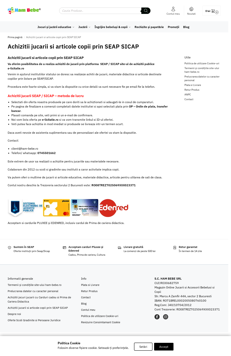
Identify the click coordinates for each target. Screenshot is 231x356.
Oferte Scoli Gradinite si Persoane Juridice (34, 320)
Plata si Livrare (192, 85)
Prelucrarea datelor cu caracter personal (33, 291)
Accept (163, 346)
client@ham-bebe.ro (24, 148)
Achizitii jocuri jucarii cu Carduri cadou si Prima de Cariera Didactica (39, 299)
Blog (84, 303)
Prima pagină (15, 37)
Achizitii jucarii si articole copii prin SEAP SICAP (38, 307)
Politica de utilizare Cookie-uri (201, 63)
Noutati (191, 10)
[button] (212, 11)
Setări (143, 346)
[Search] (145, 11)
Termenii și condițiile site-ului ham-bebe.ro (34, 285)
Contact (188, 99)
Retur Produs (191, 89)
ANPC (187, 94)
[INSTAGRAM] (165, 318)
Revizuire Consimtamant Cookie (100, 322)
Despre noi (14, 314)
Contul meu (173, 10)
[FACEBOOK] (157, 318)
